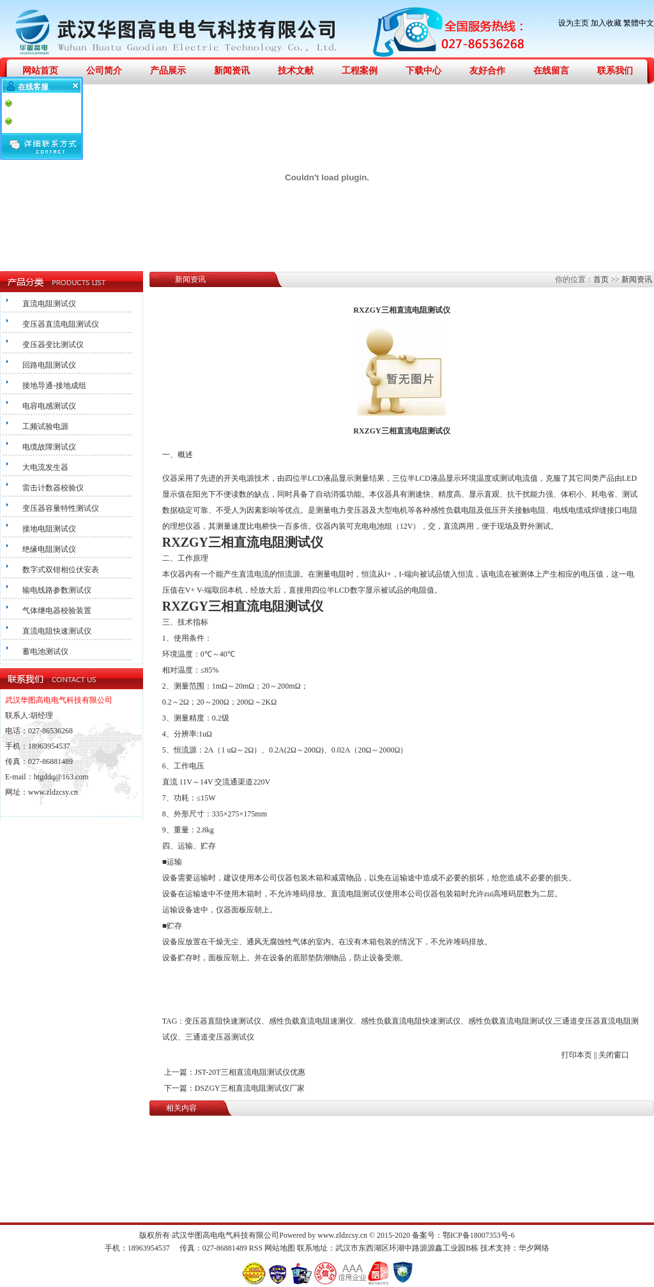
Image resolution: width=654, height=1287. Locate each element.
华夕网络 (534, 1248)
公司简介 (104, 70)
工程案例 (359, 70)
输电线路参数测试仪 (56, 590)
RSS (255, 1248)
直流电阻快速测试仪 (56, 631)
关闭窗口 (613, 1054)
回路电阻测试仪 (49, 365)
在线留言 (551, 70)
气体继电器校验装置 (56, 610)
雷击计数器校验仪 (53, 487)
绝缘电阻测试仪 (49, 549)
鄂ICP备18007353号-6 (479, 1235)
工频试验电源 (45, 426)
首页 (601, 279)
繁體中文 (638, 23)
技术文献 (296, 70)
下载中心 (423, 70)
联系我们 (615, 70)
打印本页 (576, 1054)
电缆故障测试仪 (49, 446)
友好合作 (487, 70)
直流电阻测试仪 (49, 303)
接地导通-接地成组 (54, 385)
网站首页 (40, 70)
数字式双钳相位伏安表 (60, 569)
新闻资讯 (232, 70)
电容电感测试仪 (49, 406)
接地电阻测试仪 (49, 528)
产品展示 (168, 70)
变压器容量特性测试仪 (60, 508)
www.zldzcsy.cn (53, 792)
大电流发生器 (45, 467)
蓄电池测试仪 (45, 651)
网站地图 (279, 1248)
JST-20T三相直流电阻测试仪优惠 (250, 1072)
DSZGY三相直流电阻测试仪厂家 (250, 1088)
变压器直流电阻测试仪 (60, 324)
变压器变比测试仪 (53, 344)
